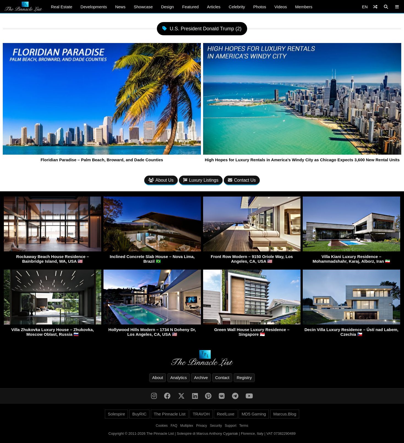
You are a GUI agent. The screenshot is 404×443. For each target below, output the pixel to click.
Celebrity (237, 6)
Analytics (178, 377)
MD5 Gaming (254, 414)
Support (230, 426)
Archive (201, 377)
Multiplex (186, 426)
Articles (213, 6)
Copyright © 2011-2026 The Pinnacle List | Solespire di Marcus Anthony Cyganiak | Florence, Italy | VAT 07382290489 (202, 433)
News (120, 6)
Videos (280, 6)
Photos (259, 6)
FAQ (174, 426)
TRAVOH (201, 414)
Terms (243, 426)
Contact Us (242, 180)
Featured (190, 6)
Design (167, 6)
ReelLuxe (225, 414)
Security (216, 426)
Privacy (201, 426)
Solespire (116, 414)
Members (304, 6)
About (157, 377)
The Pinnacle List (169, 414)
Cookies (162, 426)
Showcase (143, 6)
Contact (222, 377)
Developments (94, 6)
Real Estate (61, 6)
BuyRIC (139, 414)
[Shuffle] (375, 7)
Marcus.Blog (284, 414)
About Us (161, 180)
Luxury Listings (201, 180)
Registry (244, 377)
